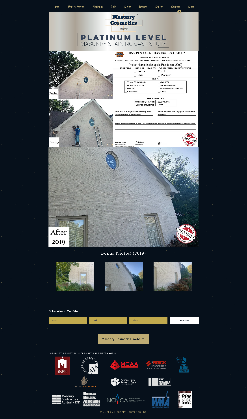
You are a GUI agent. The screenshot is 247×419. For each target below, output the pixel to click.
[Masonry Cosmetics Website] (123, 339)
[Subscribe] (184, 320)
